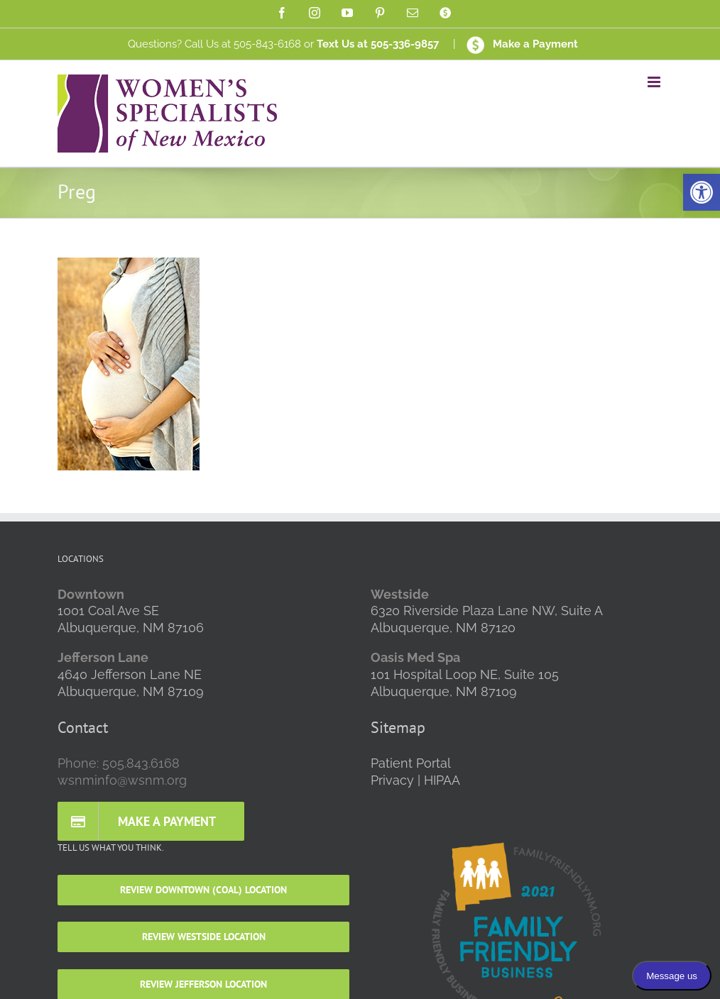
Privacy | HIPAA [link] (415, 780)
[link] (701, 192)
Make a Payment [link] (522, 44)
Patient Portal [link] (411, 763)
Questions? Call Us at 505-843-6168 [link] (214, 44)
